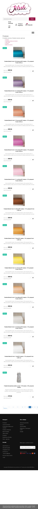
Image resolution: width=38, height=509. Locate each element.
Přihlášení (20, 24)
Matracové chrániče (8, 44)
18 (27, 407)
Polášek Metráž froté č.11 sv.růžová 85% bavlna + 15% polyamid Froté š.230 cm (19, 180)
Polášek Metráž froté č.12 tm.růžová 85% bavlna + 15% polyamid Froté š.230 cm (19, 150)
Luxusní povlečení (6, 424)
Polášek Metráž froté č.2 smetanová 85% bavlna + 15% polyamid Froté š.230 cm (19, 327)
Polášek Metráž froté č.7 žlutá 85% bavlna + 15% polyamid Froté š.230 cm (19, 239)
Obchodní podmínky (24, 422)
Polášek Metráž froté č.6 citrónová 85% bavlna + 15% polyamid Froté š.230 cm (19, 268)
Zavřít (33, 506)
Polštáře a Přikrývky (7, 429)
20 (32, 407)
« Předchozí (5, 408)
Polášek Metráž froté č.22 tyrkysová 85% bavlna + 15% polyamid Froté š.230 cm (19, 62)
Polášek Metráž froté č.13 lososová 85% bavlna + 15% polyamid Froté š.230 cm (19, 121)
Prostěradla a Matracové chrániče (11, 41)
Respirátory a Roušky (7, 437)
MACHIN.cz (32, 467)
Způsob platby (23, 426)
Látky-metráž (7, 42)
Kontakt (21, 431)
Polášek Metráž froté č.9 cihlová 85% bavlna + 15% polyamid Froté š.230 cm (19, 209)
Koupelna (7, 43)
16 (22, 407)
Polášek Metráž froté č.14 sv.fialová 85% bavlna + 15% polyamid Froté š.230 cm (19, 91)
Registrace (20, 25)
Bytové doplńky (6, 431)
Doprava (21, 424)
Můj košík (30, 25)
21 (34, 407)
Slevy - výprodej (6, 439)
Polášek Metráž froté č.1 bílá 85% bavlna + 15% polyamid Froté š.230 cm (19, 357)
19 (29, 407)
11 (17, 407)
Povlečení (7, 39)
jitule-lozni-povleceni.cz (16, 467)
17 (24, 407)
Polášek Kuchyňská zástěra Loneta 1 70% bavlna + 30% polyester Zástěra (19, 386)
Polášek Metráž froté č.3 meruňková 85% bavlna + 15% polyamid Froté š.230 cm (19, 298)
